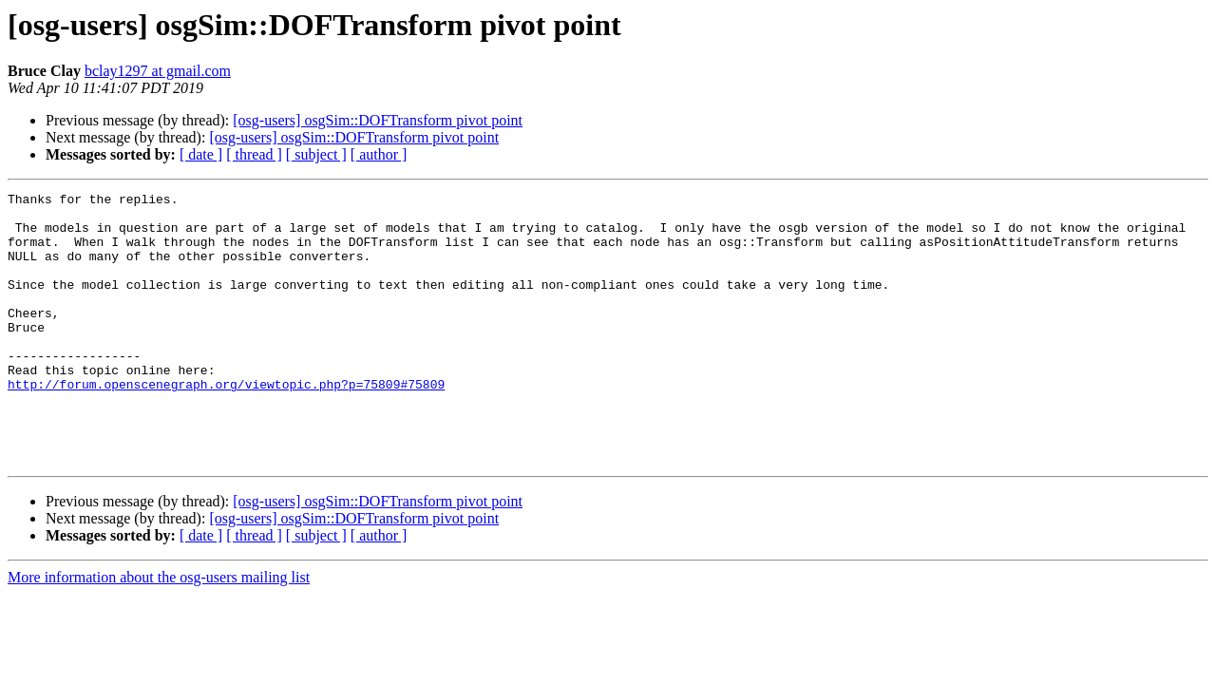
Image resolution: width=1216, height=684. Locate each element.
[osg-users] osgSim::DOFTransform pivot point (377, 120)
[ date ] (201, 154)
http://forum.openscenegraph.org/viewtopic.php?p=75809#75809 (226, 423)
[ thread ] (254, 154)
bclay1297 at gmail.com (158, 71)
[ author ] (379, 154)
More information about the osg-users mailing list (159, 631)
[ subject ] (316, 154)
